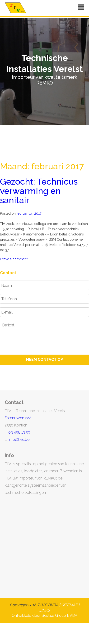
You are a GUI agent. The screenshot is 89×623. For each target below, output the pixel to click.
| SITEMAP (68, 605)
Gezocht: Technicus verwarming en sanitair (39, 190)
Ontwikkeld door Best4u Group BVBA (44, 615)
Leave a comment (14, 259)
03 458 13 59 (19, 432)
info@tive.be (19, 439)
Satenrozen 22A (18, 418)
